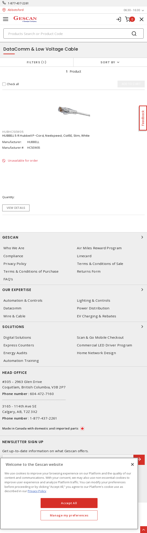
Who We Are (13, 248)
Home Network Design (96, 353)
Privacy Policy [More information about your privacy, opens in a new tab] (37, 491)
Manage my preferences (69, 515)
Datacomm (12, 308)
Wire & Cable (14, 316)
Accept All (69, 503)
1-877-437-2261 (18, 3)
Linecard (84, 256)
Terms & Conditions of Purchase (31, 271)
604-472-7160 (42, 393)
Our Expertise (73, 289)
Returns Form (88, 271)
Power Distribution (93, 308)
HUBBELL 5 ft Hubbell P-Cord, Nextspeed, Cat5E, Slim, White (46, 136)
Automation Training (21, 360)
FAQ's (8, 279)
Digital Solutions (17, 337)
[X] (132, 464)
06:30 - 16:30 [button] (132, 10)
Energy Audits (15, 353)
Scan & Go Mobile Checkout (100, 337)
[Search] (73, 33)
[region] (69, 493)
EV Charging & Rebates (96, 316)
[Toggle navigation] (5, 19)
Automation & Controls (22, 300)
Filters (37, 62)
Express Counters (18, 345)
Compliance (13, 256)
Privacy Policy (15, 264)
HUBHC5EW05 (13, 132)
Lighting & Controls (93, 300)
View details (16, 208)
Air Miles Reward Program (99, 248)
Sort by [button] (107, 62)
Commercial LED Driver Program (104, 345)
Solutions (73, 326)
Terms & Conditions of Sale (100, 264)
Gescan (73, 237)
